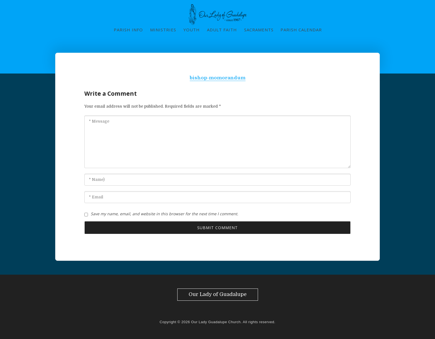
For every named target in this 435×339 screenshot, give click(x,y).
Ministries (163, 29)
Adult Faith (222, 29)
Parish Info (128, 29)
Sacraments (259, 29)
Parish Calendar (301, 29)
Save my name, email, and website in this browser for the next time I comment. (164, 213)
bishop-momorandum (218, 77)
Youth (191, 29)
